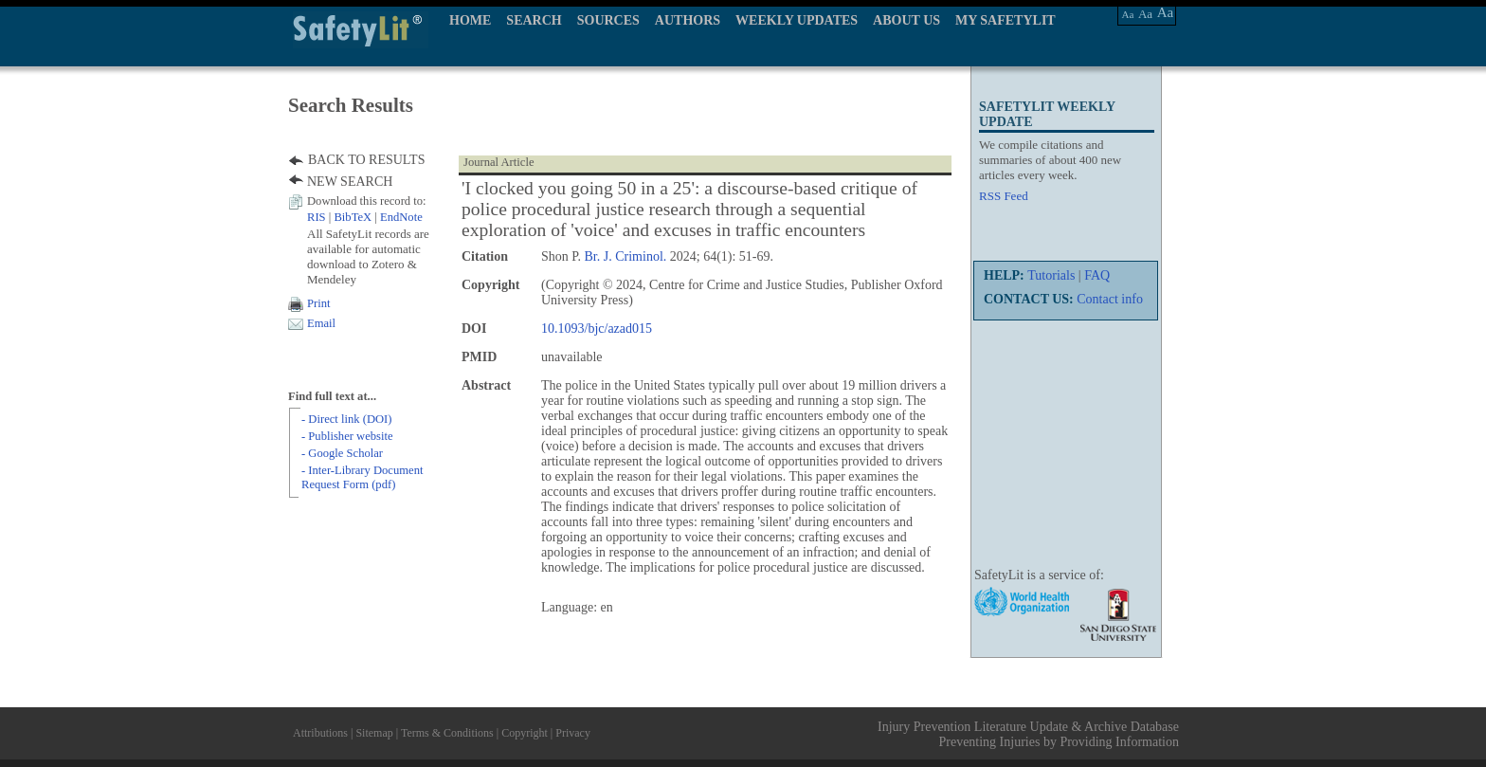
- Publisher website (347, 436)
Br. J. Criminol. (626, 256)
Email (321, 323)
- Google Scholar (342, 453)
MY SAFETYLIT (1005, 20)
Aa (1128, 14)
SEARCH (533, 20)
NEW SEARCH (349, 181)
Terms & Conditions (447, 733)
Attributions (320, 733)
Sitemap (373, 733)
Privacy (572, 733)
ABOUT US (906, 20)
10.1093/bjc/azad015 (596, 328)
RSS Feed (1003, 196)
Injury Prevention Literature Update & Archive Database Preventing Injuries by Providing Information (1028, 734)
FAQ (1097, 275)
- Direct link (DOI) (346, 419)
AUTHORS (687, 20)
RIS (316, 217)
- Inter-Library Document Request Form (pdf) (362, 477)
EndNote (401, 217)
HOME (470, 20)
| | (365, 217)
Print (319, 303)
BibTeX (353, 217)
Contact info (1110, 299)
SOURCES (608, 20)
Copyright (524, 733)
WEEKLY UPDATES (796, 20)
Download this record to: (366, 201)
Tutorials (1051, 275)
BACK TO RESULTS (366, 160)
